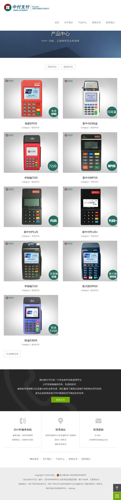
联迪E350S (31, 340)
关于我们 (68, 22)
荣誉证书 (96, 22)
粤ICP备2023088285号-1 (56, 488)
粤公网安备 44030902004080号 (71, 475)
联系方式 (60, 400)
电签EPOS (31, 123)
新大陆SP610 (90, 286)
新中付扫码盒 (90, 123)
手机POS (52, 67)
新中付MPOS (90, 177)
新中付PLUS (31, 232)
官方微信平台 (117, 496)
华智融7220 (31, 177)
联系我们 (110, 22)
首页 (57, 22)
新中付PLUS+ (90, 232)
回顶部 (117, 488)
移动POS (68, 67)
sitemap (72, 488)
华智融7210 (31, 286)
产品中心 (82, 22)
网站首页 (34, 459)
